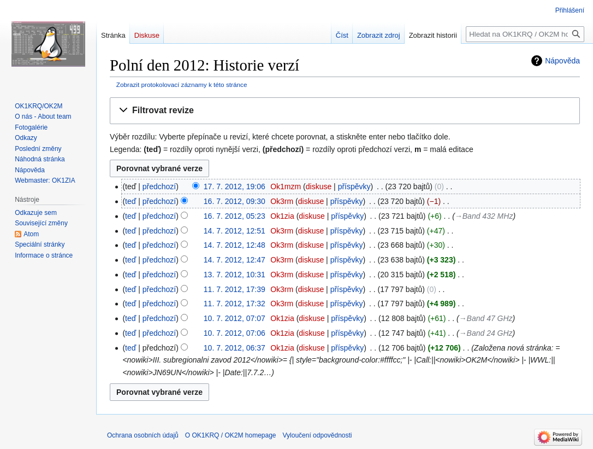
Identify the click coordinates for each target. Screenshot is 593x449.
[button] (345, 110)
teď (130, 201)
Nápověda (562, 60)
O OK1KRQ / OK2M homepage (230, 435)
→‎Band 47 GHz (486, 318)
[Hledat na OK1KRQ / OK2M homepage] (525, 34)
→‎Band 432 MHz (484, 216)
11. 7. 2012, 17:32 (234, 303)
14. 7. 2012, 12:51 (234, 230)
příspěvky (354, 186)
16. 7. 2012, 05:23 (234, 216)
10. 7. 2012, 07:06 (234, 333)
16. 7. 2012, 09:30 (234, 201)
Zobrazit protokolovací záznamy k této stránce (181, 84)
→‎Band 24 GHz (486, 333)
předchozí (159, 186)
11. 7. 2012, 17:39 (234, 289)
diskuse (318, 186)
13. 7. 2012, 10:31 (234, 274)
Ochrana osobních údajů (143, 435)
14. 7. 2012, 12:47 (234, 259)
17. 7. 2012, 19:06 (234, 186)
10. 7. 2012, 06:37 (234, 347)
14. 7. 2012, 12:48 (234, 245)
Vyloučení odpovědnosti (317, 435)
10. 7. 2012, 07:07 (234, 318)
